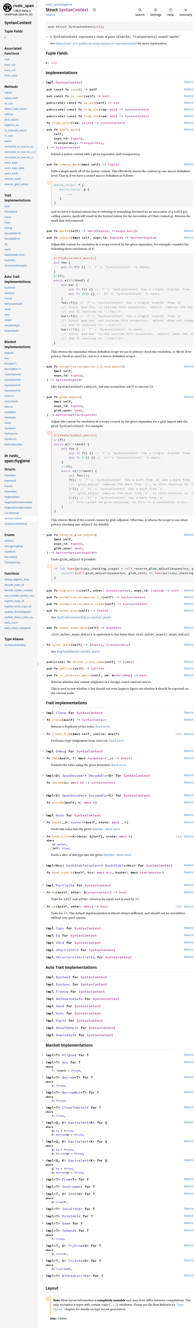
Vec (90, 231)
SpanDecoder (73, 775)
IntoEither (72, 1209)
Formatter (96, 758)
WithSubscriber (76, 1276)
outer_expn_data (74, 627)
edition (66, 668)
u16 (113, 116)
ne (54, 906)
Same (66, 1223)
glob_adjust (70, 397)
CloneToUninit (75, 1107)
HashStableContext (83, 865)
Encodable (98, 795)
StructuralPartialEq (75, 957)
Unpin (61, 1020)
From (66, 1179)
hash (56, 822)
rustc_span (23, 5)
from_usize (61, 123)
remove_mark (70, 164)
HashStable (115, 865)
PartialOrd (68, 950)
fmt (55, 758)
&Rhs (87, 906)
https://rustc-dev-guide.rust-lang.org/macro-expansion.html (96, 43)
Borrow (68, 1077)
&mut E (89, 802)
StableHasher (151, 872)
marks (64, 231)
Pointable (71, 1216)
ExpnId (76, 138)
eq (54, 892)
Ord (61, 943)
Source (50, 15)
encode (57, 802)
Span (78, 410)
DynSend (63, 977)
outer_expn (69, 610)
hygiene (67, 4)
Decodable (98, 775)
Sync (60, 1013)
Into (72, 1194)
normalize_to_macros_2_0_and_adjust (91, 366)
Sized (65, 848)
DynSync (63, 984)
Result (126, 758)
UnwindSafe (66, 1035)
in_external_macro (75, 675)
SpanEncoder (73, 795)
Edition (97, 668)
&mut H (124, 836)
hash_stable (62, 872)
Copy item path (94, 10)
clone (56, 720)
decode (57, 782)
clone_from (61, 734)
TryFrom (75, 1245)
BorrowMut (71, 1092)
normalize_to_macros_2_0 (81, 597)
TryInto (75, 1261)
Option (136, 237)
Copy (60, 928)
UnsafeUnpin (67, 1028)
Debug (61, 751)
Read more (102, 726)
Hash (60, 815)
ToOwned (69, 1230)
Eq (58, 935)
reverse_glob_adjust (77, 535)
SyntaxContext (69, 82)
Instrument (72, 1186)
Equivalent (78, 1122)
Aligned (69, 1055)
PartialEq (65, 885)
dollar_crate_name (88, 662)
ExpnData (113, 627)
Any (65, 1062)
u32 (97, 26)
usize (86, 123)
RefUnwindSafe (69, 999)
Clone (61, 713)
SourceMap (122, 675)
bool (106, 96)
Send (60, 1006)
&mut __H (119, 822)
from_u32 (91, 109)
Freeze (62, 991)
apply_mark (69, 129)
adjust (65, 237)
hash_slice (61, 836)
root (74, 89)
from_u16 (91, 116)
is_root (77, 96)
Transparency (91, 143)
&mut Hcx (104, 872)
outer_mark (61, 645)
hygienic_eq (70, 590)
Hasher (76, 822)
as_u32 (89, 103)
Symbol (128, 662)
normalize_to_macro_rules (82, 604)
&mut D (76, 782)
